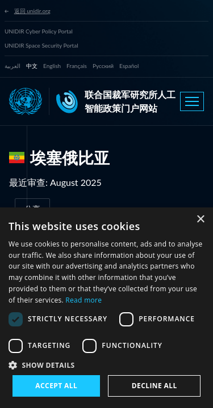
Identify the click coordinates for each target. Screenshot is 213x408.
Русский (103, 65)
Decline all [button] (154, 385)
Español (129, 65)
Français (76, 65)
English (52, 65)
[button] (106, 365)
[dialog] (106, 307)
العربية (12, 65)
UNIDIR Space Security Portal (41, 45)
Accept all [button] (56, 385)
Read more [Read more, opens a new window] (83, 300)
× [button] (200, 219)
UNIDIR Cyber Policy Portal (39, 31)
